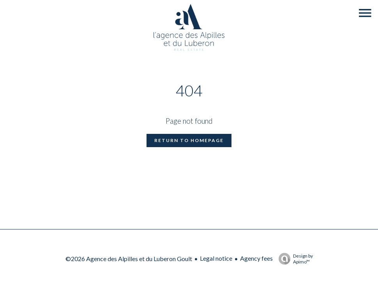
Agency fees (256, 258)
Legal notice (216, 258)
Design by (294, 259)
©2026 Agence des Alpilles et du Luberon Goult (128, 258)
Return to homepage (189, 140)
